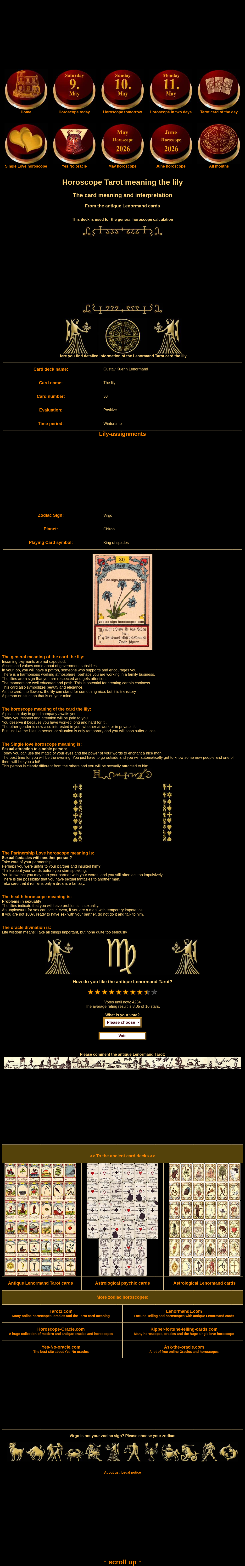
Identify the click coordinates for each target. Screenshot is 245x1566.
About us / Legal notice (122, 1472)
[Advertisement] (122, 35)
